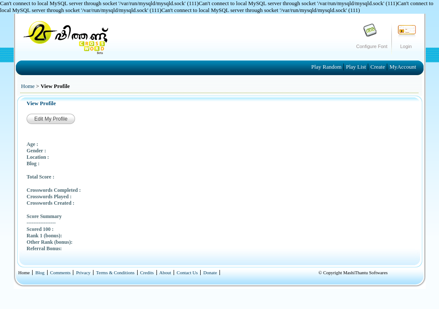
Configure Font (372, 46)
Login (406, 46)
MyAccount (402, 67)
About (165, 272)
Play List (356, 67)
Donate (210, 272)
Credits (147, 272)
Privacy (83, 272)
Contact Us (187, 272)
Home (28, 86)
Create (378, 67)
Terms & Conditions (115, 272)
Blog (39, 272)
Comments (60, 272)
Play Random (327, 67)
